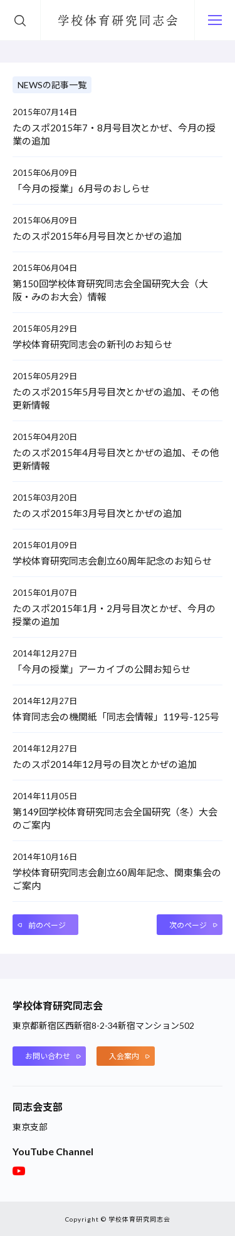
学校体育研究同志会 (117, 22)
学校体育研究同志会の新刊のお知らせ (92, 344)
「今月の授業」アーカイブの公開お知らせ (102, 669)
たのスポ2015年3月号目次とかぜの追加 (97, 513)
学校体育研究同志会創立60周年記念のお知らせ (112, 560)
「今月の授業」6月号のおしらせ (81, 188)
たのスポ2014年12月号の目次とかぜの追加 (105, 764)
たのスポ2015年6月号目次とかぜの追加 (97, 236)
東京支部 (30, 1126)
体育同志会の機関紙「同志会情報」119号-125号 (116, 716)
